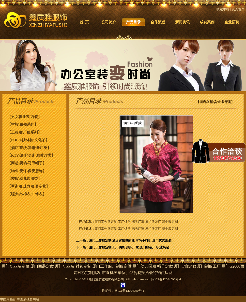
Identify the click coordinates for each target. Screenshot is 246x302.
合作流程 (158, 22)
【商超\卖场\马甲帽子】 (26, 163)
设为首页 (238, 9)
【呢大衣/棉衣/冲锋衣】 (26, 194)
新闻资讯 (182, 22)
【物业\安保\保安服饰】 (26, 171)
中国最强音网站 (28, 299)
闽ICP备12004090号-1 (129, 290)
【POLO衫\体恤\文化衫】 (28, 140)
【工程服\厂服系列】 (24, 132)
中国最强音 (8, 299)
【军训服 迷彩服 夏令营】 (28, 186)
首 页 (84, 22)
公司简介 (108, 22)
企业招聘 (231, 22)
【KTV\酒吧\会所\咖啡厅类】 (31, 155)
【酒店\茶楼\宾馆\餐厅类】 (29, 148)
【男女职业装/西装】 (24, 117)
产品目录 (133, 22)
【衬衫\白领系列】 (22, 124)
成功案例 (207, 22)
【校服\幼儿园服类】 (24, 179)
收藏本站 (222, 9)
